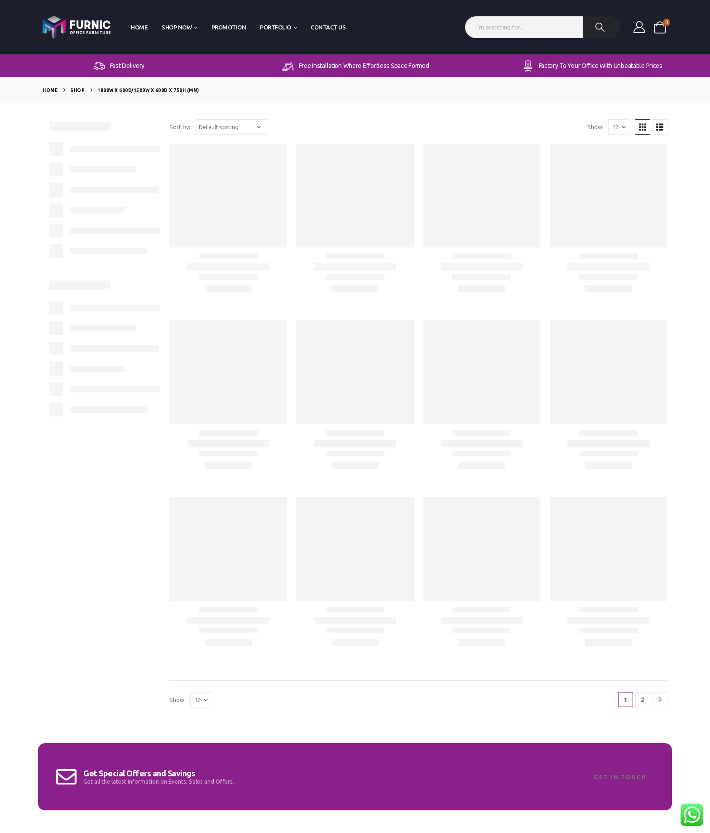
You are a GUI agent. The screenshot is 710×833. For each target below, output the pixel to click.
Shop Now (177, 27)
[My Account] (639, 27)
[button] (642, 127)
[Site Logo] (76, 27)
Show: (595, 127)
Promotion (228, 27)
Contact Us (328, 27)
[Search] (601, 27)
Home (139, 27)
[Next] (659, 699)
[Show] (619, 127)
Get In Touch (620, 777)
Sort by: (179, 127)
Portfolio (275, 27)
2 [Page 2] (643, 699)
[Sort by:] (231, 127)
